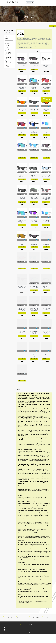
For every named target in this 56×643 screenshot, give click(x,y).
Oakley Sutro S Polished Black (46, 243)
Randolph (7, 50)
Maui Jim (7, 47)
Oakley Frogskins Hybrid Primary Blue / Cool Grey (34, 154)
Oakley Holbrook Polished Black (34, 131)
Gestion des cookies (33, 641)
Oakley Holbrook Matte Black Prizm (46, 354)
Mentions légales (6, 626)
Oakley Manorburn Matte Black (46, 153)
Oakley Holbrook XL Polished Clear (22, 354)
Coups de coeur (8, 64)
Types (5, 40)
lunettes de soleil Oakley (26, 599)
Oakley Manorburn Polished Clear (34, 265)
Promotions (18, 626)
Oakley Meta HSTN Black (46, 66)
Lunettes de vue (8, 61)
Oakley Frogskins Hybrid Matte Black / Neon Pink (46, 198)
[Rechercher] (30, 2)
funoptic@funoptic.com (33, 633)
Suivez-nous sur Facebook (4, 636)
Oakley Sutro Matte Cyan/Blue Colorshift (34, 332)
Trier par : (37, 51)
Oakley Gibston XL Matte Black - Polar (46, 176)
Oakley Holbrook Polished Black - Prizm (34, 355)
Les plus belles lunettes (7, 56)
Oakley (6, 43)
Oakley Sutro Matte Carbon (22, 243)
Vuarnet (7, 54)
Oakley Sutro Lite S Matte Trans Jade (34, 198)
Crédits (28, 641)
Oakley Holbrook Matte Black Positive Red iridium (22, 309)
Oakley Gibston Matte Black (34, 176)
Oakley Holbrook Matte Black (22, 377)
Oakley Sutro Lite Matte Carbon (46, 88)
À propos (4, 629)
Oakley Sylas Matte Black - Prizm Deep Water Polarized (34, 309)
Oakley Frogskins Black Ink (46, 309)
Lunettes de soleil (8, 42)
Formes (6, 62)
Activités (6, 36)
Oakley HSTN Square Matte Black (22, 66)
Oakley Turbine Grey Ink (22, 110)
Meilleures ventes (19, 629)
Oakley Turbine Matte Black (22, 198)
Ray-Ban (7, 52)
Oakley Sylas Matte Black (34, 110)
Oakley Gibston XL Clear (46, 131)
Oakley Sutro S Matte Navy (34, 88)
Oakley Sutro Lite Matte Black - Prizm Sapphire (22, 221)
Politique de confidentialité (7, 632)
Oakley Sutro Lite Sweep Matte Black (22, 265)
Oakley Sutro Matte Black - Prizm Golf (34, 287)
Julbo (6, 45)
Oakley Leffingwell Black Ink (22, 88)
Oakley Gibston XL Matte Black (34, 66)
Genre (5, 35)
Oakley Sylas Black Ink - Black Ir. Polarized (46, 332)
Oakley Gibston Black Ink (46, 110)
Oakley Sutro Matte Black (22, 131)
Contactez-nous (5, 633)
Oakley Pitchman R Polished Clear (46, 221)
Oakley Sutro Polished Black (22, 332)
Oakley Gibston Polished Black (34, 243)
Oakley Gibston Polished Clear (46, 265)
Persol (6, 49)
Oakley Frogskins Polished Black (22, 176)
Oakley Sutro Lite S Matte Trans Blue (22, 153)
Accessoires (7, 38)
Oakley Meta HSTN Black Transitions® (22, 287)
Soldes (5, 59)
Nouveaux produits (19, 628)
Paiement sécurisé (6, 630)
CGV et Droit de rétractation (8, 628)
